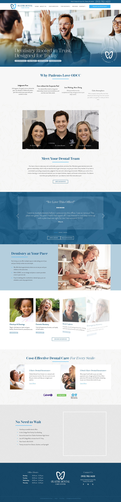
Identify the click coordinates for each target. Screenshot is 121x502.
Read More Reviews (67, 238)
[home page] (22, 6)
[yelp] (92, 484)
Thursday (25, 483)
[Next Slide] (103, 216)
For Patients (66, 6)
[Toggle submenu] (47, 6)
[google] (88, 484)
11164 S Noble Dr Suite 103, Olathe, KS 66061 (82, 1)
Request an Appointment (100, 6)
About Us (44, 6)
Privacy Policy (62, 498)
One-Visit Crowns (20, 61)
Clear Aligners (32, 61)
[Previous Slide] (17, 216)
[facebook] (83, 484)
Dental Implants (43, 61)
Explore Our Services (60, 339)
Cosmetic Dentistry (55, 61)
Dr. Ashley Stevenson (85, 146)
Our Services (54, 6)
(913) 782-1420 (102, 1)
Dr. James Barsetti (60, 146)
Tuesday (25, 478)
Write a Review (54, 238)
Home (37, 6)
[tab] (56, 232)
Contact (83, 6)
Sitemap (56, 498)
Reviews (75, 6)
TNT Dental (79, 498)
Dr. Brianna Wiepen (35, 146)
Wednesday (26, 480)
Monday (25, 476)
